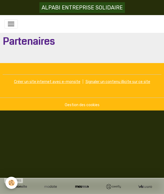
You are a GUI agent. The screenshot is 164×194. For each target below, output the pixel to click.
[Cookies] (11, 183)
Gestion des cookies (82, 105)
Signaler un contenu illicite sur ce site (118, 81)
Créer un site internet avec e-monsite (47, 81)
